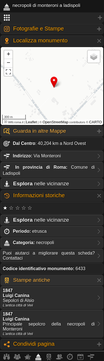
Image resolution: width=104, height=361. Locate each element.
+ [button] (8, 54)
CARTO (95, 122)
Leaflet (31, 122)
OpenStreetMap (55, 122)
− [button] (8, 63)
